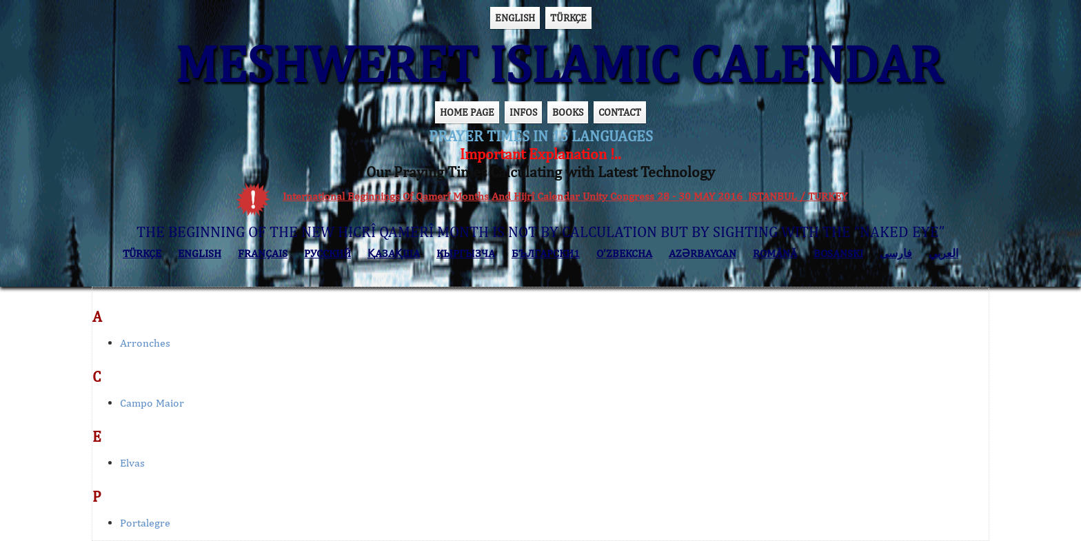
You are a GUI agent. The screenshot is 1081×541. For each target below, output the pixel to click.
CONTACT (619, 112)
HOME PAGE (467, 112)
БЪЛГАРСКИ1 (546, 253)
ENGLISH (515, 17)
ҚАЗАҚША (393, 253)
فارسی (896, 253)
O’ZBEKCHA (624, 253)
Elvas (132, 462)
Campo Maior (152, 402)
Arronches (145, 342)
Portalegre (145, 522)
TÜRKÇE (568, 17)
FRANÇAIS (262, 253)
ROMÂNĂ (775, 253)
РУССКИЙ (327, 253)
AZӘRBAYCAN (702, 253)
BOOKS (567, 112)
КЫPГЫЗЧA (465, 253)
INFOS (523, 112)
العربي (943, 253)
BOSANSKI (838, 253)
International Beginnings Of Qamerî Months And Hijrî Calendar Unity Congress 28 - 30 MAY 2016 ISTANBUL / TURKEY (565, 196)
